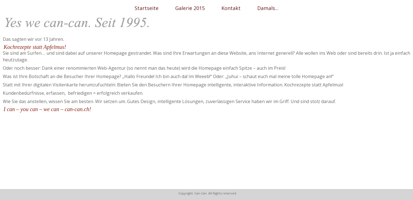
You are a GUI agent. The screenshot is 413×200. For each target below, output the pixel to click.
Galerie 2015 (190, 8)
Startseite (147, 8)
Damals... (267, 8)
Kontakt (231, 8)
